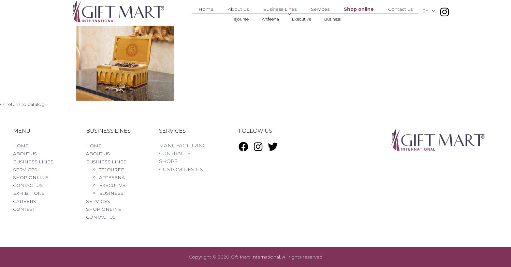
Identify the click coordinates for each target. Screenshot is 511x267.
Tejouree (240, 19)
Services (320, 9)
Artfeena (270, 19)
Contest (25, 209)
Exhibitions (30, 193)
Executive (301, 19)
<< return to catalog (22, 104)
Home (205, 9)
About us (238, 9)
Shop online (359, 9)
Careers (25, 201)
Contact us (400, 9)
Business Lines (280, 9)
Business (332, 19)
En (431, 11)
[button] (435, 11)
